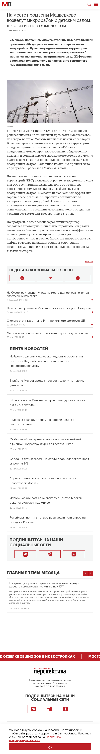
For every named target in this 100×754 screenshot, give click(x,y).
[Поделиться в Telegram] (50, 278)
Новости (89, 261)
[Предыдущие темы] (85, 573)
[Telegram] (50, 554)
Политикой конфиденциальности (35, 738)
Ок (50, 747)
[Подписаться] (74, 554)
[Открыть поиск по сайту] (89, 4)
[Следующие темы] (90, 573)
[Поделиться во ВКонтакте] (22, 278)
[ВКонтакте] (25, 554)
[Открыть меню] (96, 4)
